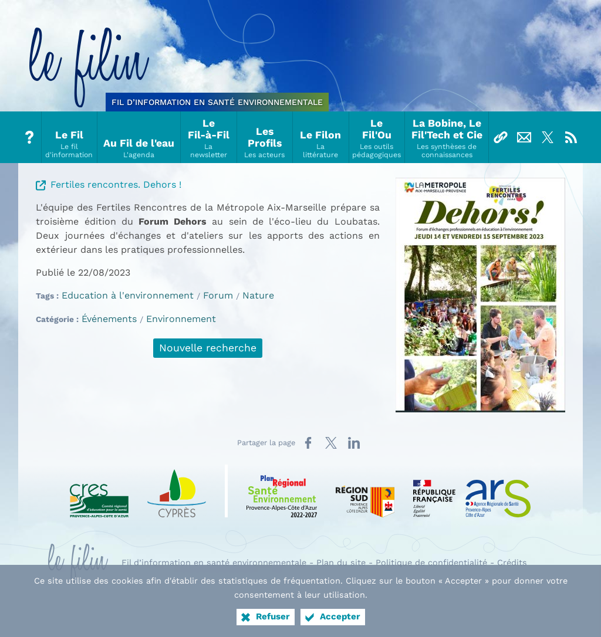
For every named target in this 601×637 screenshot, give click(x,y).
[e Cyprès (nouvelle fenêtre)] (176, 491)
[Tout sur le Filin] (30, 137)
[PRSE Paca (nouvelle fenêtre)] (282, 491)
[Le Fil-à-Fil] (209, 137)
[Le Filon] (321, 137)
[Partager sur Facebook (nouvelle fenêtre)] (308, 443)
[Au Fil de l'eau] (139, 137)
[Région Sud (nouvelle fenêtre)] (365, 491)
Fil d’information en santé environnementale (213, 562)
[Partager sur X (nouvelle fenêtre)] (331, 443)
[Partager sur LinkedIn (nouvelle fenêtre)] (354, 443)
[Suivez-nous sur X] (547, 137)
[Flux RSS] (571, 137)
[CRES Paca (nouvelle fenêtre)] (99, 491)
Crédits (512, 562)
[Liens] (500, 137)
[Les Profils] (265, 137)
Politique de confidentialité (431, 562)
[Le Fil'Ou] (377, 137)
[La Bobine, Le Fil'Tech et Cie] (447, 137)
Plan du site (341, 562)
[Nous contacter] (524, 137)
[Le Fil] (69, 137)
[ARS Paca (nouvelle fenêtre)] (472, 491)
